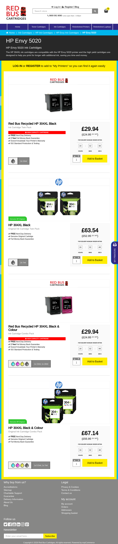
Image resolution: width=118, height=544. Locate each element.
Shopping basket (69, 513)
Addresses (66, 510)
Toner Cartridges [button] (39, 27)
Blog (77, 7)
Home (17, 27)
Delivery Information (13, 499)
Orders (64, 507)
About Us (8, 502)
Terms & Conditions (70, 490)
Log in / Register (62, 7)
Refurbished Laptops (102, 27)
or (26, 66)
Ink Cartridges (25, 32)
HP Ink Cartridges (44, 32)
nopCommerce (88, 542)
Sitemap (8, 490)
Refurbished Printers (81, 27)
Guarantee (9, 496)
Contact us (66, 493)
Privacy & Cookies (70, 487)
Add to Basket (94, 158)
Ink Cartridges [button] (60, 27)
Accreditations (10, 487)
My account (67, 504)
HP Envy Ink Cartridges (67, 32)
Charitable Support (13, 493)
